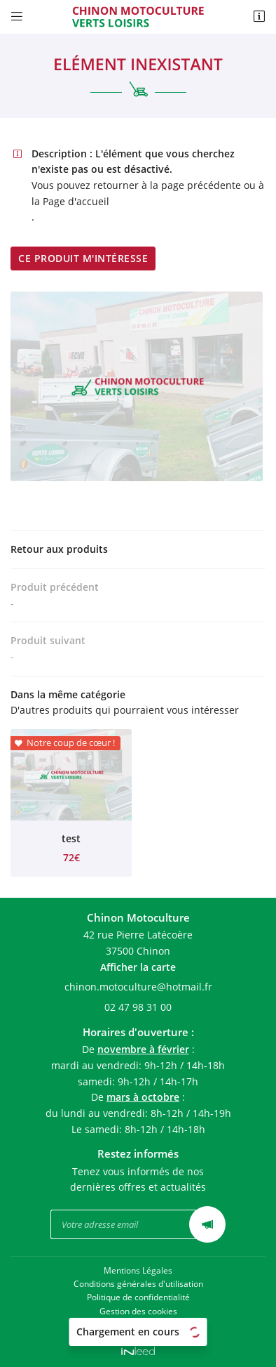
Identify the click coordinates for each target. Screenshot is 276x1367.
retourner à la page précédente (167, 185)
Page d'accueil (76, 201)
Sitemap (138, 1324)
